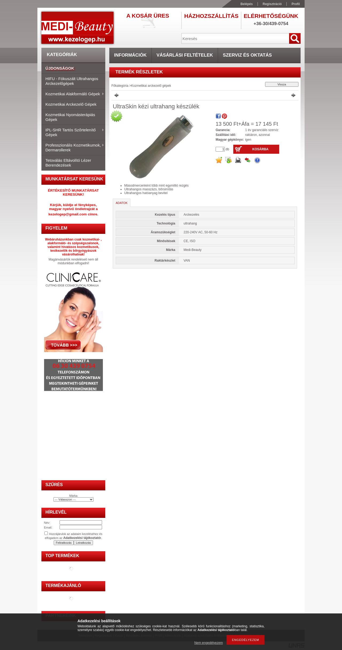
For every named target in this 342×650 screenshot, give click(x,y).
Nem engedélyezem (208, 643)
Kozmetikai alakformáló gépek (72, 94)
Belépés (246, 4)
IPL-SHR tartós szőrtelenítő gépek (72, 132)
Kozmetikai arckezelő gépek (70, 104)
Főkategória (119, 86)
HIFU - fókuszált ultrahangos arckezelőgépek (71, 81)
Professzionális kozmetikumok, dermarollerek (72, 147)
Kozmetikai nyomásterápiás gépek (70, 117)
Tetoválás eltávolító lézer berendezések (68, 162)
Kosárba (260, 149)
